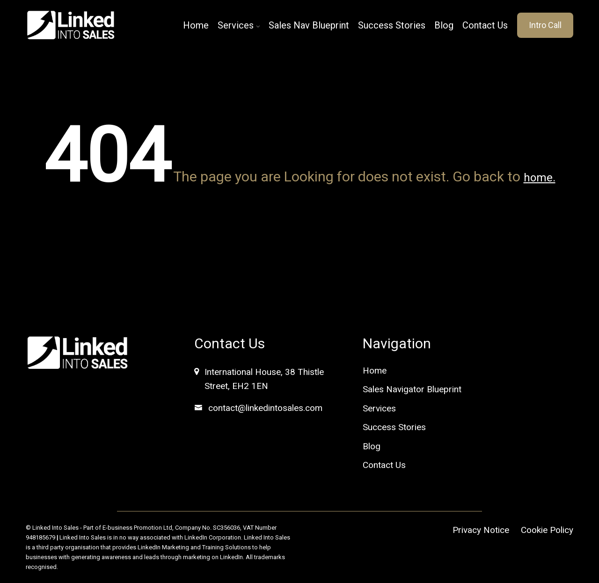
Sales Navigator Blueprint (412, 389)
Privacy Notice (481, 530)
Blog (443, 25)
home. (539, 177)
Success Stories (391, 25)
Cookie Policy (547, 530)
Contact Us (485, 25)
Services (236, 25)
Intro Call (545, 25)
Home (196, 25)
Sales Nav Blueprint (309, 25)
